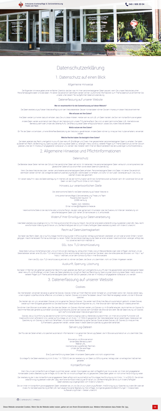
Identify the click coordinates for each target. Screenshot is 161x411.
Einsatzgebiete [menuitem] (90, 54)
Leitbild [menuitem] (49, 54)
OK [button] (155, 407)
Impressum (36, 400)
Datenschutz (26, 400)
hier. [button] (126, 407)
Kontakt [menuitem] (111, 54)
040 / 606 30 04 (136, 4)
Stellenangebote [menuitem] (74, 54)
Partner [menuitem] (102, 54)
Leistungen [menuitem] (60, 54)
